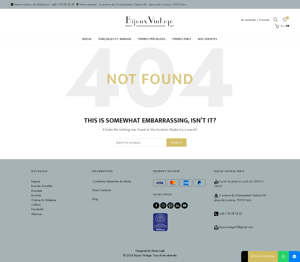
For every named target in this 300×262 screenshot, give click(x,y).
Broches (36, 195)
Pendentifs (37, 209)
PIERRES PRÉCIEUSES (152, 39)
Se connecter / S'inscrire (255, 20)
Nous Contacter (101, 190)
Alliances (36, 214)
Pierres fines (181, 39)
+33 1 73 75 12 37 (63, 4)
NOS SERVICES (207, 39)
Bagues (35, 181)
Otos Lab (158, 251)
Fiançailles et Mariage (115, 39)
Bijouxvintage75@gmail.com (233, 227)
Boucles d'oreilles (41, 186)
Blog (95, 199)
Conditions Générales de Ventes (111, 181)
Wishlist (287, 18)
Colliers (35, 205)
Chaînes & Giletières (43, 200)
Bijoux (87, 39)
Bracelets (36, 191)
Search (176, 142)
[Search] (275, 19)
